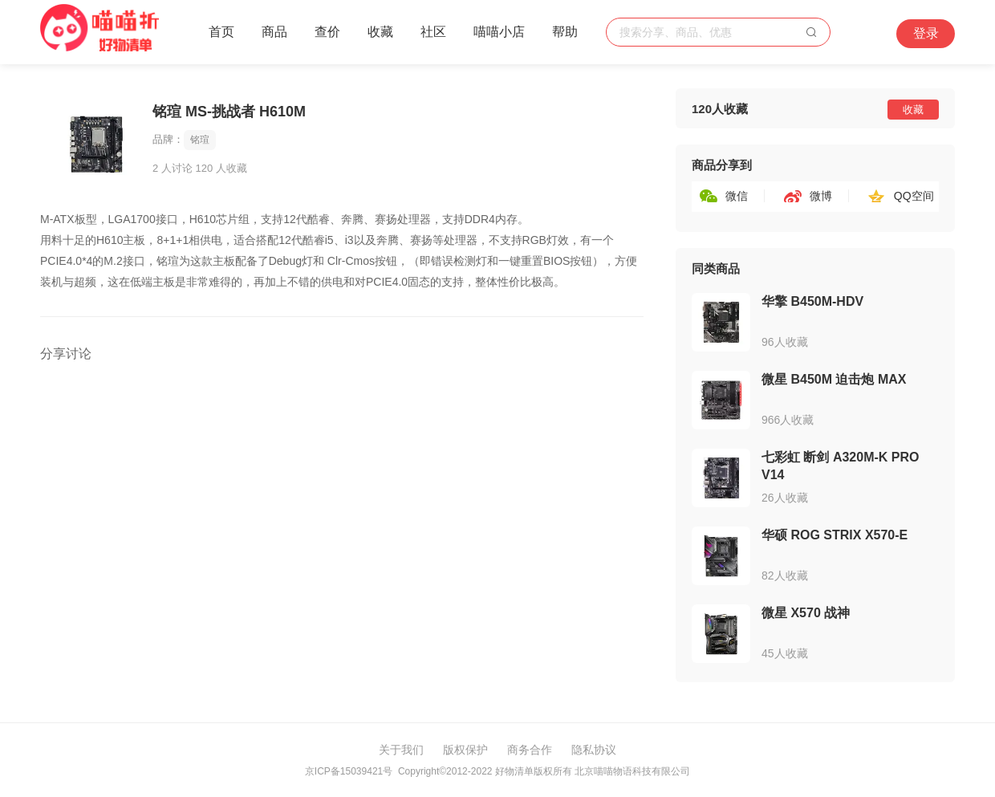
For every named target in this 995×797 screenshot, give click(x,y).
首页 (221, 32)
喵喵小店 (499, 32)
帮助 (565, 32)
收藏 (380, 32)
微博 (821, 195)
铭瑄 (199, 139)
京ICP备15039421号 (348, 771)
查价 (327, 32)
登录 (926, 33)
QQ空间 (914, 195)
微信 (736, 195)
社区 (433, 32)
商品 (274, 32)
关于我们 (401, 749)
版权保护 (465, 749)
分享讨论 (65, 353)
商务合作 (529, 749)
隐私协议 (593, 749)
